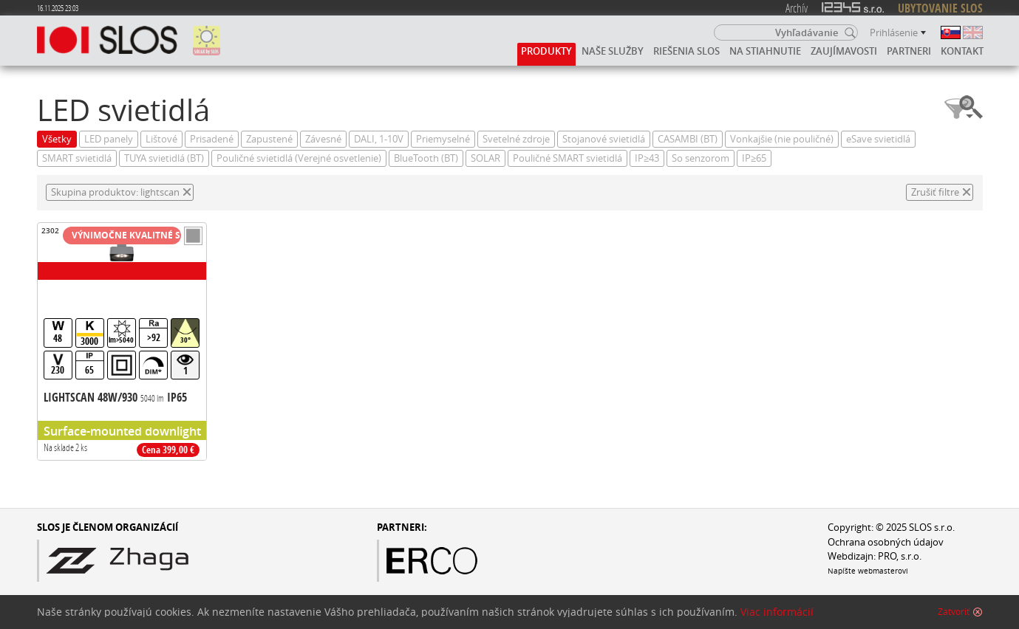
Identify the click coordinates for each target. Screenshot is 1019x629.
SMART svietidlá (77, 158)
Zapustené (269, 139)
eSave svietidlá (878, 139)
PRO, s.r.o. (899, 556)
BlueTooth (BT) (426, 158)
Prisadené (212, 139)
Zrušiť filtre (935, 192)
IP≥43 (647, 158)
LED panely (108, 139)
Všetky (57, 139)
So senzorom (700, 158)
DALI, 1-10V (378, 139)
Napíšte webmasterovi (868, 571)
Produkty (546, 51)
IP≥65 (754, 158)
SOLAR (485, 158)
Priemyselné (443, 139)
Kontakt (962, 51)
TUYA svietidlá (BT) (164, 158)
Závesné (323, 139)
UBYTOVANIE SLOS (940, 8)
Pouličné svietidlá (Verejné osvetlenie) (299, 158)
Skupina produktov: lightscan (115, 192)
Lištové (161, 139)
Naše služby (613, 51)
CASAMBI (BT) (688, 139)
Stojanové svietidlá (603, 139)
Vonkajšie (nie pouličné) (782, 139)
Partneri (909, 51)
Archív (796, 8)
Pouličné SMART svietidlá (567, 158)
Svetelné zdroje (516, 139)
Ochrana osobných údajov (886, 542)
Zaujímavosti (844, 51)
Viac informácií (777, 612)
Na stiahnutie (765, 51)
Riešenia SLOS (686, 51)
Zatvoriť (953, 612)
